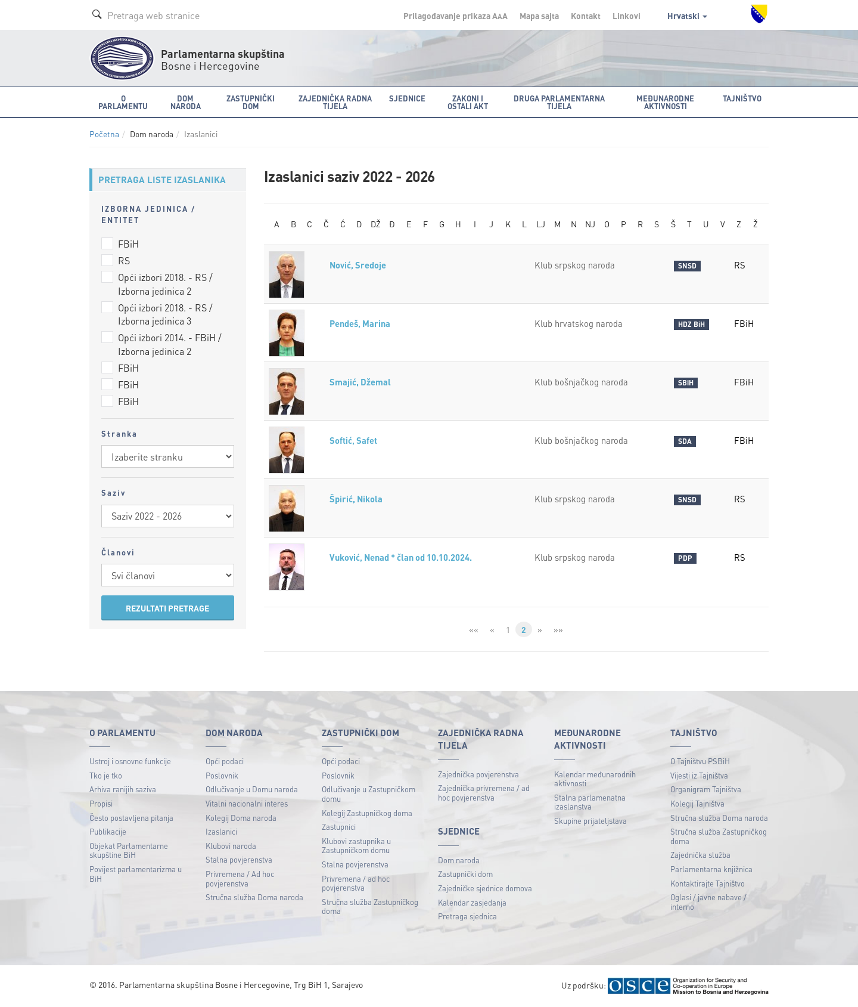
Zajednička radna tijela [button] (335, 102)
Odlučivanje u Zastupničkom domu (368, 794)
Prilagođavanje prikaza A (455, 15)
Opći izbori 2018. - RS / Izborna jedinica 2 (165, 284)
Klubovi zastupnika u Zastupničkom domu (356, 845)
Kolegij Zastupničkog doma (367, 813)
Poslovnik (222, 775)
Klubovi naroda (231, 846)
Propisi (101, 803)
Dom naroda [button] (185, 102)
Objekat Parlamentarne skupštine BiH (128, 850)
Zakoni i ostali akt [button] (467, 102)
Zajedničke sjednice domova (485, 888)
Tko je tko (105, 775)
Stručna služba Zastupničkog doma (370, 906)
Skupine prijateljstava (590, 821)
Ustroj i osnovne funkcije (130, 761)
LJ (540, 223)
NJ (590, 223)
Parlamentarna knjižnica (711, 869)
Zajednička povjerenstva (478, 774)
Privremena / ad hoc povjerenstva (356, 883)
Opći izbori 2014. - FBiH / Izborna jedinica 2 (170, 344)
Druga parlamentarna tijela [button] (559, 102)
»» (558, 629)
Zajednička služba (700, 855)
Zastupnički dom (465, 874)
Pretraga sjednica (467, 916)
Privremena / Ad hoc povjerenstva (240, 878)
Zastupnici (339, 826)
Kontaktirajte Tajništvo (707, 883)
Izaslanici (221, 831)
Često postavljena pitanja (131, 818)
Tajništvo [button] (742, 98)
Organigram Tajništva (705, 789)
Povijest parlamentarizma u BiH (135, 874)
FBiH (128, 243)
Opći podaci (225, 761)
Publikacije (107, 831)
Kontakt (586, 15)
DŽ (376, 223)
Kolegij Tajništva (697, 803)
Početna (104, 134)
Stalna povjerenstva (239, 859)
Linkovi (627, 15)
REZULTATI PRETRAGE (167, 608)
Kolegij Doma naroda (241, 818)
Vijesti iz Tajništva (699, 775)
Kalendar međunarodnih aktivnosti (595, 779)
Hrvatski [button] (687, 15)
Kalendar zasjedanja (472, 902)
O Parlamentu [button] (123, 102)
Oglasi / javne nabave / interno (708, 902)
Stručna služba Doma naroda (254, 897)
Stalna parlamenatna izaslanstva (590, 802)
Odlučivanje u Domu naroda (252, 789)
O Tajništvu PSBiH (700, 761)
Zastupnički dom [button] (250, 102)
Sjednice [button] (407, 98)
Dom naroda (459, 860)
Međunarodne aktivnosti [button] (665, 102)
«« (473, 629)
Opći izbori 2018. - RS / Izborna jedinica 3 (165, 314)
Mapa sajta (539, 15)
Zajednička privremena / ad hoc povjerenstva (484, 792)
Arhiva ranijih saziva (122, 789)
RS (124, 260)
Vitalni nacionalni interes (247, 803)
